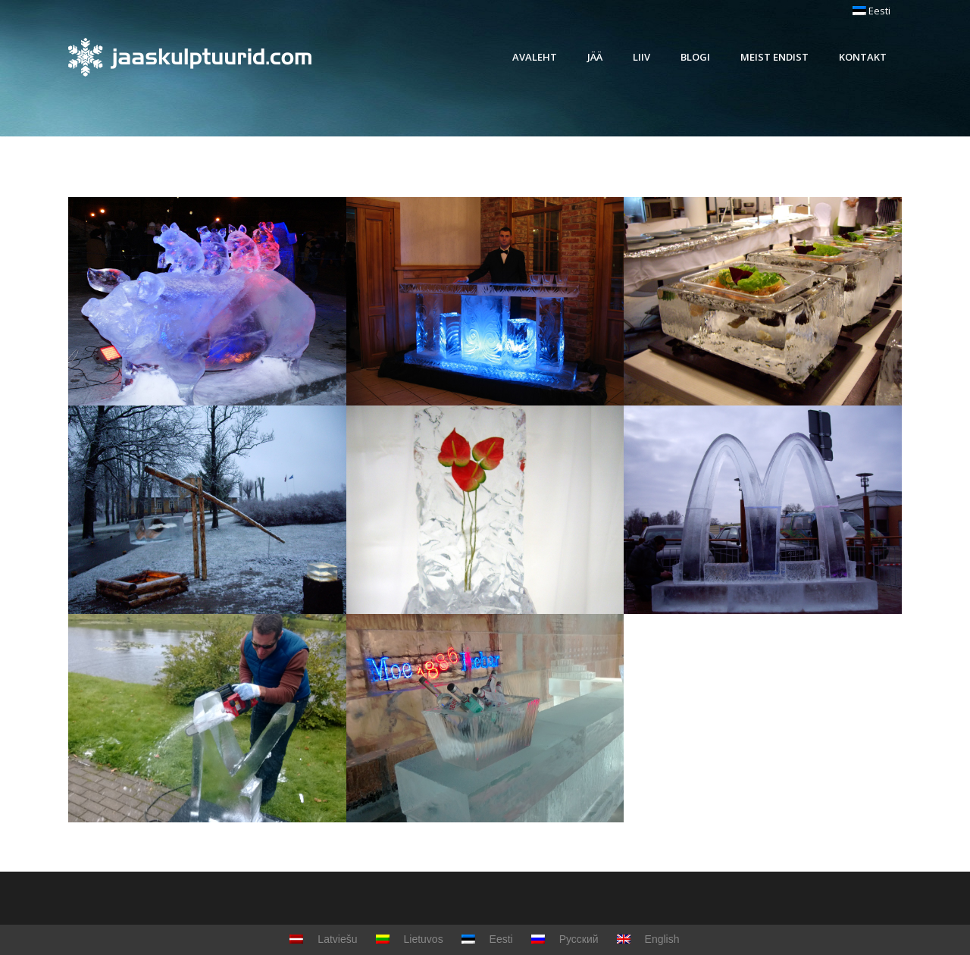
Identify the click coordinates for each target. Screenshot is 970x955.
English (648, 939)
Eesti (871, 10)
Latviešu (323, 939)
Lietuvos (409, 939)
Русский (565, 939)
